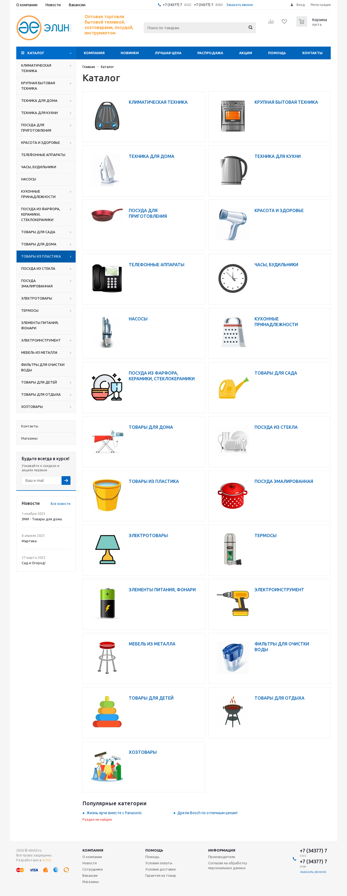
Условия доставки (160, 869)
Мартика (29, 541)
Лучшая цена (168, 53)
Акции (245, 53)
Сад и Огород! (34, 563)
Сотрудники (92, 869)
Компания (94, 53)
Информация (221, 850)
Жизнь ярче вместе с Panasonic (114, 813)
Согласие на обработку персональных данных (227, 865)
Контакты (312, 53)
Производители (221, 857)
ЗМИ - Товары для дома (42, 519)
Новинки (130, 53)
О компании (92, 857)
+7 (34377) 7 (172, 5)
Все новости (60, 503)
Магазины (90, 882)
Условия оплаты (158, 863)
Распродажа (210, 53)
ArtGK (46, 860)
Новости (89, 863)
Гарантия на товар (160, 875)
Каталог (35, 53)
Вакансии (90, 875)
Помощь (277, 53)
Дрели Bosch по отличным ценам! (207, 813)
